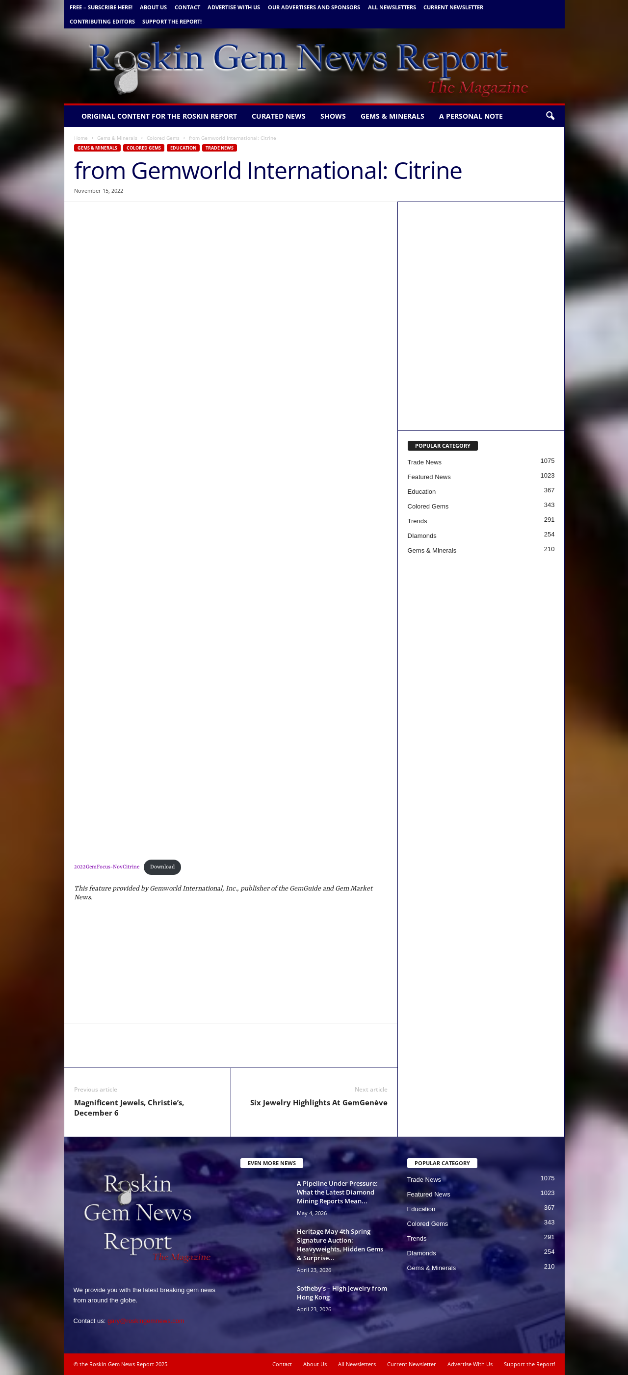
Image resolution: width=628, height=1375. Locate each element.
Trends (417, 521)
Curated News (279, 116)
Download (162, 867)
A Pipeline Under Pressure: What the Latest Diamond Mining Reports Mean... (337, 1192)
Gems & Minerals (392, 116)
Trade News (220, 148)
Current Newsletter (453, 7)
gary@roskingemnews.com (145, 1320)
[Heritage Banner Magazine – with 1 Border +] (231, 777)
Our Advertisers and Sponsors (314, 7)
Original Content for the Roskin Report (159, 116)
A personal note (471, 116)
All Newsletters (392, 7)
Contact (187, 7)
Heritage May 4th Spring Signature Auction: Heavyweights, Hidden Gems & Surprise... (340, 1244)
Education (183, 148)
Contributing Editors (102, 21)
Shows (333, 116)
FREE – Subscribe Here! (101, 7)
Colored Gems (163, 137)
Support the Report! (172, 21)
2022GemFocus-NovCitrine (106, 867)
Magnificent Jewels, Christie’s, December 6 (129, 1107)
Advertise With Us (234, 7)
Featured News (429, 477)
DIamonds (422, 535)
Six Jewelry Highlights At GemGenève (319, 1102)
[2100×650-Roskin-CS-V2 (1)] (231, 657)
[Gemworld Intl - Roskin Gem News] (481, 368)
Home (81, 137)
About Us (153, 7)
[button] (550, 116)
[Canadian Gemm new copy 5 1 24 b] (481, 264)
